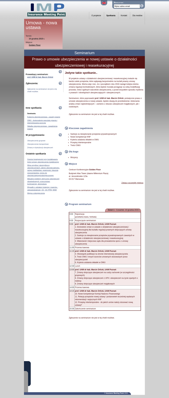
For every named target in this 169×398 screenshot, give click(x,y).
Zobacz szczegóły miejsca (132, 183)
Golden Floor (35, 45)
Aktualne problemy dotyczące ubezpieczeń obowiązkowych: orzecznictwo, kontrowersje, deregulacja (43, 181)
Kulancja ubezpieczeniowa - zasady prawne (43, 117)
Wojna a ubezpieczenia (36, 193)
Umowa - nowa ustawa (41, 25)
